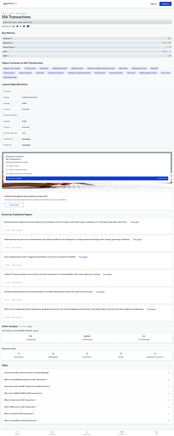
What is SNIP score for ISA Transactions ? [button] (20, 407)
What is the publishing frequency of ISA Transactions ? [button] (25, 379)
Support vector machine (12, 68)
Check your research (87, 178)
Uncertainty (44, 68)
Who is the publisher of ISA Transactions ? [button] (20, 420)
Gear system (165, 73)
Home (4, 13)
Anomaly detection (116, 73)
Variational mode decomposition (79, 73)
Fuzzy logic (40, 73)
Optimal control (9, 73)
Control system (30, 68)
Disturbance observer (55, 73)
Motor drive (123, 68)
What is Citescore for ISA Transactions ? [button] (20, 400)
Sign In (153, 4)
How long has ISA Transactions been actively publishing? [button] (26, 373)
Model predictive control (148, 73)
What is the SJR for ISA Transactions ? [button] (19, 414)
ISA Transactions (21, 13)
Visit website (26, 139)
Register (165, 4)
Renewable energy (10, 77)
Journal (11, 13)
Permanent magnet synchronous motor (101, 68)
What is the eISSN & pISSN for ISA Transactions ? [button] (23, 393)
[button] (11, 38)
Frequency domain (25, 73)
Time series (131, 73)
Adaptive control (77, 68)
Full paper (134, 222)
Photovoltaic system (139, 68)
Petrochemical (100, 73)
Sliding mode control (60, 68)
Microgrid (154, 68)
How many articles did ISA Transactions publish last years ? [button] (27, 386)
